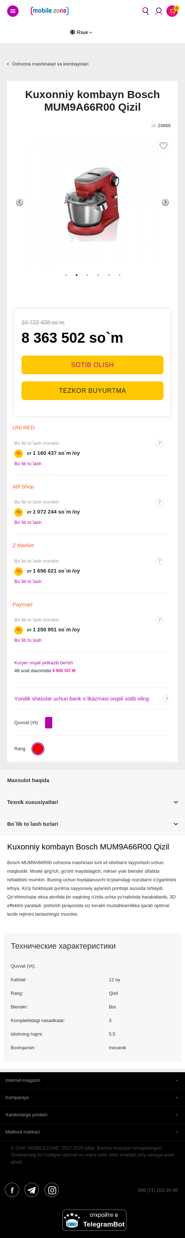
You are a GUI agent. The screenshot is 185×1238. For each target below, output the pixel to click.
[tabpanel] (92, 202)
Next (165, 202)
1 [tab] (65, 275)
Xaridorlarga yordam (26, 1114)
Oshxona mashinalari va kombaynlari (50, 64)
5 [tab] (108, 275)
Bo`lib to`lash (28, 463)
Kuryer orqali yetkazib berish (43, 662)
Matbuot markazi (22, 1132)
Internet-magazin (22, 1080)
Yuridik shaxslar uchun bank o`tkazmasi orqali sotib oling (81, 698)
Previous (19, 202)
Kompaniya (17, 1097)
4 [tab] (98, 275)
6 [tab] (119, 275)
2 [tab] (76, 275)
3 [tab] (87, 275)
